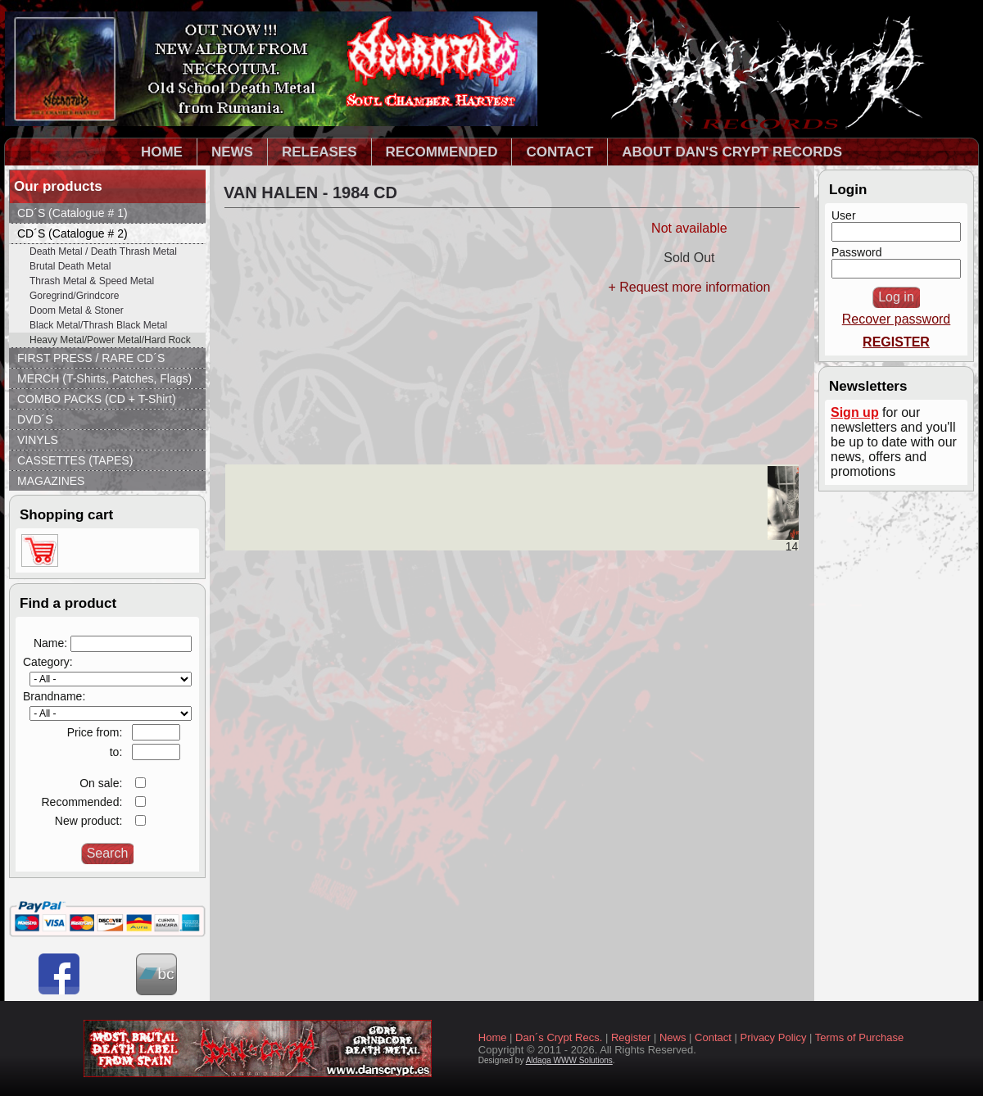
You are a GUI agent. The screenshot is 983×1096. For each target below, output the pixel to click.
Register (630, 1037)
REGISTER (896, 342)
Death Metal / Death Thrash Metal (103, 251)
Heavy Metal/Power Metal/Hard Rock (110, 340)
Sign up (855, 412)
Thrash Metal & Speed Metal (91, 281)
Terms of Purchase (859, 1037)
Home (492, 1037)
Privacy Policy (774, 1037)
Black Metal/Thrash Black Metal (98, 325)
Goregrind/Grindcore (74, 295)
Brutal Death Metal (70, 266)
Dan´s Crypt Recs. (558, 1037)
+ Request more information (689, 287)
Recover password (896, 319)
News (672, 1037)
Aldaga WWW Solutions (569, 1060)
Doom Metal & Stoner (76, 310)
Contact (713, 1037)
